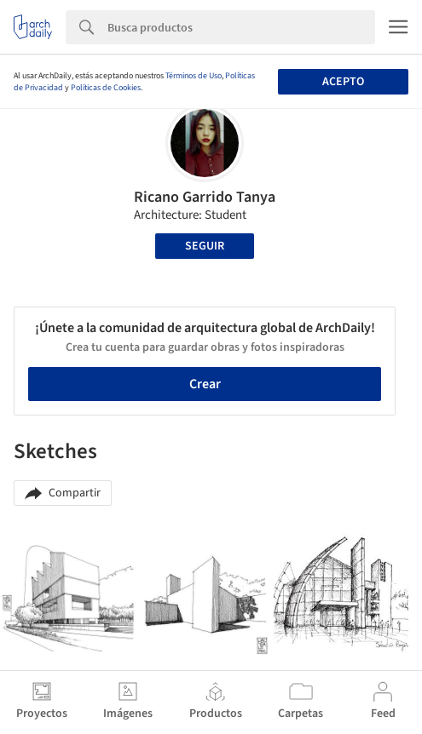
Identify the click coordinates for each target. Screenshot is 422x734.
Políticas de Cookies (106, 88)
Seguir (204, 246)
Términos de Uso (193, 76)
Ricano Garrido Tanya (204, 197)
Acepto (343, 81)
